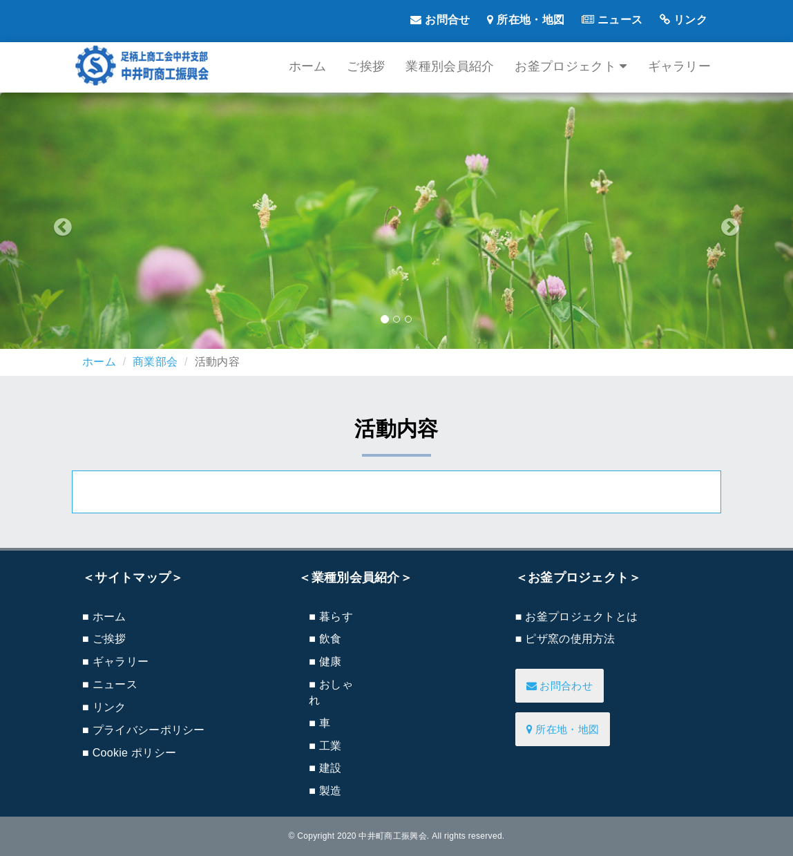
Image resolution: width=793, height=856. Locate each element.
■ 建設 (325, 768)
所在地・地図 (525, 20)
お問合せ (440, 20)
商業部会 (155, 362)
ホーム (308, 66)
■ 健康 (325, 661)
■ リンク (104, 707)
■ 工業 (325, 746)
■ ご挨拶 (104, 639)
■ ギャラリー (115, 661)
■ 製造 (325, 791)
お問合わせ (559, 686)
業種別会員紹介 (449, 66)
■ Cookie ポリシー (129, 753)
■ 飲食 (325, 639)
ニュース (612, 20)
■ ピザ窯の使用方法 (565, 639)
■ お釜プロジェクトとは (576, 616)
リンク (683, 20)
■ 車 (319, 723)
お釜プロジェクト (571, 66)
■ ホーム (104, 616)
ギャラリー (679, 66)
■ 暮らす (331, 616)
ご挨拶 (366, 66)
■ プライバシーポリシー (143, 730)
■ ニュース (109, 684)
